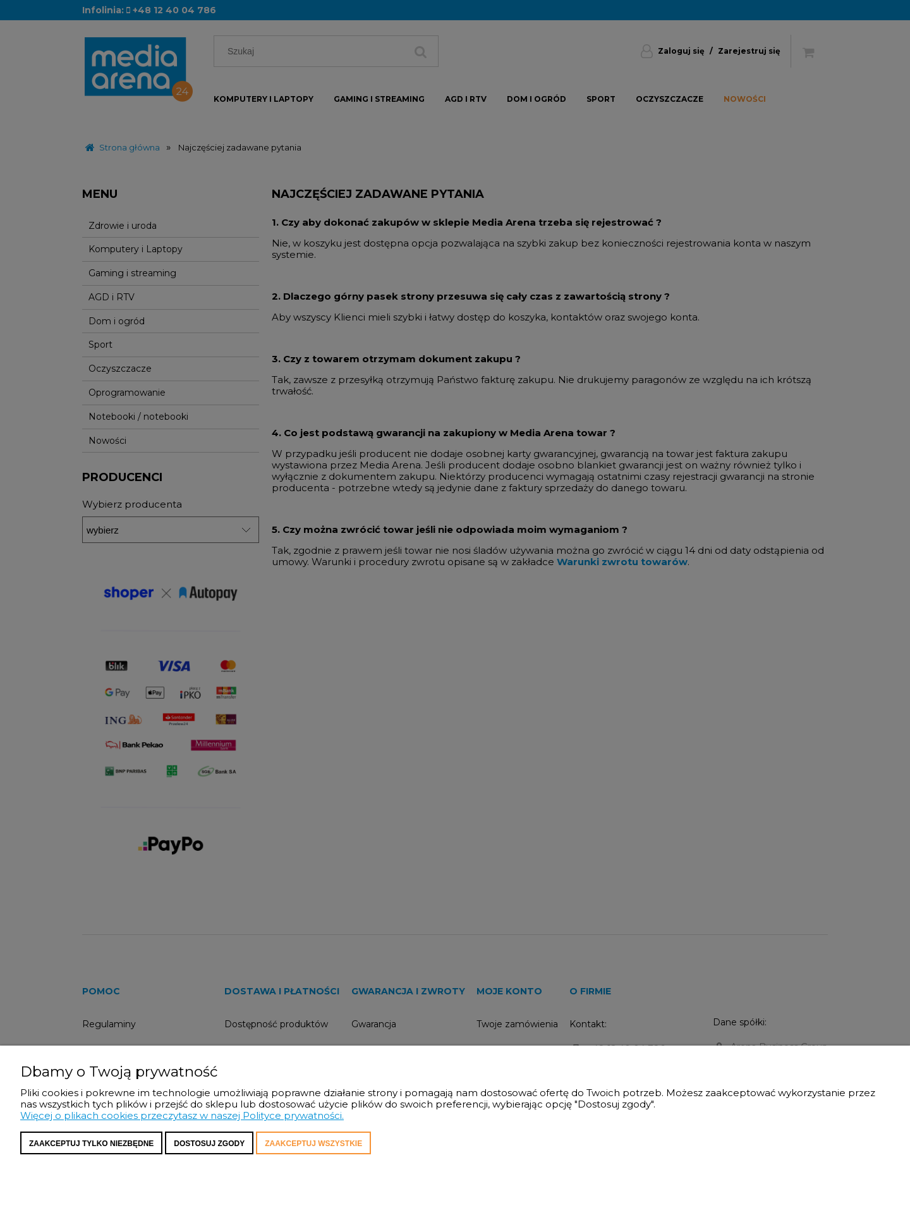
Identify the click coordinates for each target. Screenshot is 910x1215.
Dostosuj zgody (209, 1143)
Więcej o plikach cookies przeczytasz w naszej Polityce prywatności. (182, 1115)
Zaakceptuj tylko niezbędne (91, 1143)
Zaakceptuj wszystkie (313, 1143)
